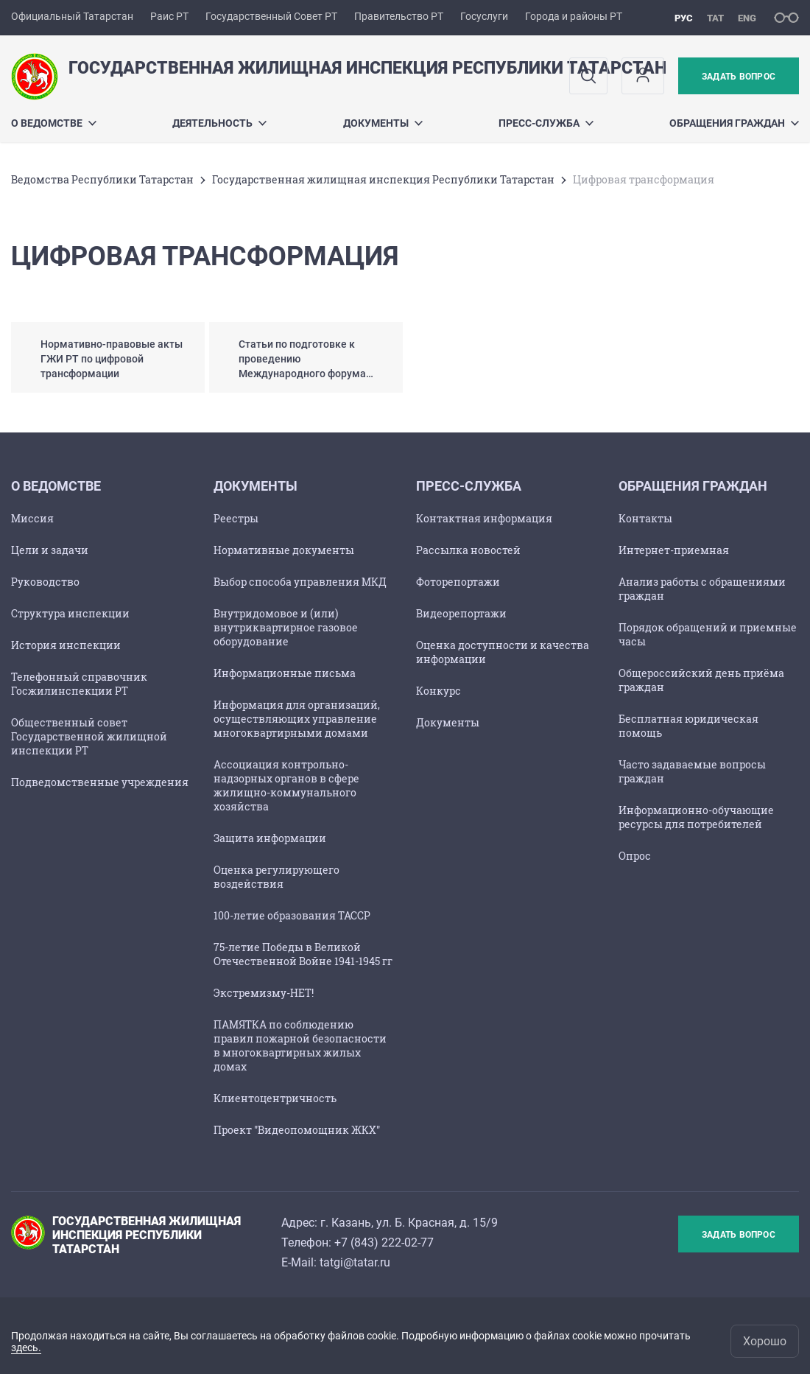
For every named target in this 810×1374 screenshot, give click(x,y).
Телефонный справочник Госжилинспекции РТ (79, 684)
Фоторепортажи (458, 582)
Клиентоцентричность (275, 1098)
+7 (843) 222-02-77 (384, 1242)
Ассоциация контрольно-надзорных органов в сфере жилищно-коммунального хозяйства (286, 785)
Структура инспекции (70, 613)
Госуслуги (484, 16)
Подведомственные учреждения (100, 782)
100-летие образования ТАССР (292, 915)
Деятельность (219, 123)
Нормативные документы (284, 550)
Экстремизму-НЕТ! (264, 993)
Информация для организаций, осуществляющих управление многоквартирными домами (297, 719)
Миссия (32, 518)
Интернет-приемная (674, 550)
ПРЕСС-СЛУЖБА (546, 123)
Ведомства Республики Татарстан (102, 179)
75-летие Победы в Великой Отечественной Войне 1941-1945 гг (303, 954)
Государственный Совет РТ (271, 16)
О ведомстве (53, 123)
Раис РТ (169, 16)
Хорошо (764, 1341)
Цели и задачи (49, 550)
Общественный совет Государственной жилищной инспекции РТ (89, 736)
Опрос (635, 856)
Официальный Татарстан (72, 16)
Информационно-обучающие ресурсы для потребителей (696, 817)
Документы (383, 123)
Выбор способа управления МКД (300, 582)
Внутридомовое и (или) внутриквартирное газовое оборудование (286, 627)
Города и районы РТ (573, 16)
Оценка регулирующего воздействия (276, 877)
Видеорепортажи (461, 613)
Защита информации (270, 838)
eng (747, 18)
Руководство (45, 582)
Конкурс (438, 691)
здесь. (26, 1347)
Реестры (236, 518)
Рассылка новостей (468, 550)
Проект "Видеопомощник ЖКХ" (297, 1130)
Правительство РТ (398, 16)
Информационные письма (285, 673)
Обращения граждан (734, 123)
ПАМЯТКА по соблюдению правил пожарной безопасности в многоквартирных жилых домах (300, 1045)
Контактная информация (484, 518)
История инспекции (66, 645)
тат (715, 18)
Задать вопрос (738, 76)
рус (684, 18)
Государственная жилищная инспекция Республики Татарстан (383, 179)
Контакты (645, 518)
